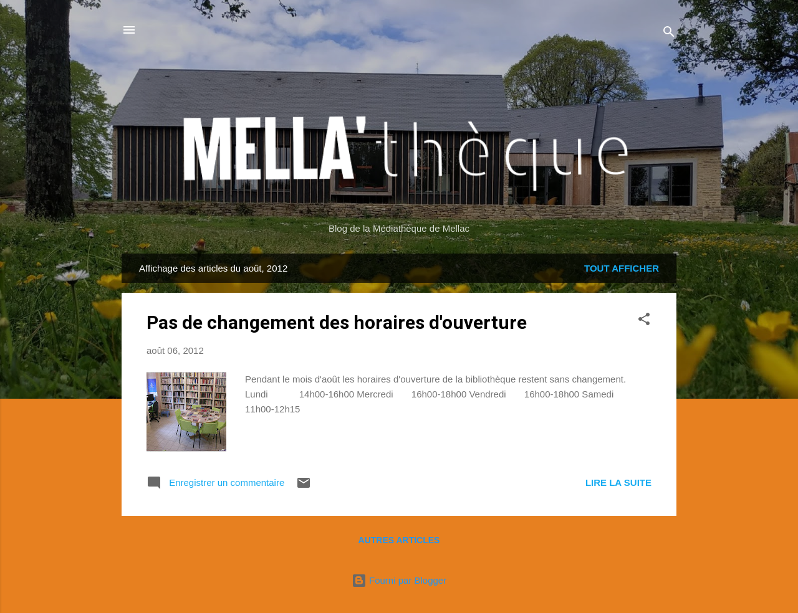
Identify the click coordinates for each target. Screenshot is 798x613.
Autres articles (399, 540)
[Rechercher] (668, 34)
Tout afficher (621, 268)
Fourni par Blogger (399, 580)
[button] (644, 321)
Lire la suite (618, 482)
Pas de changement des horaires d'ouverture (337, 322)
